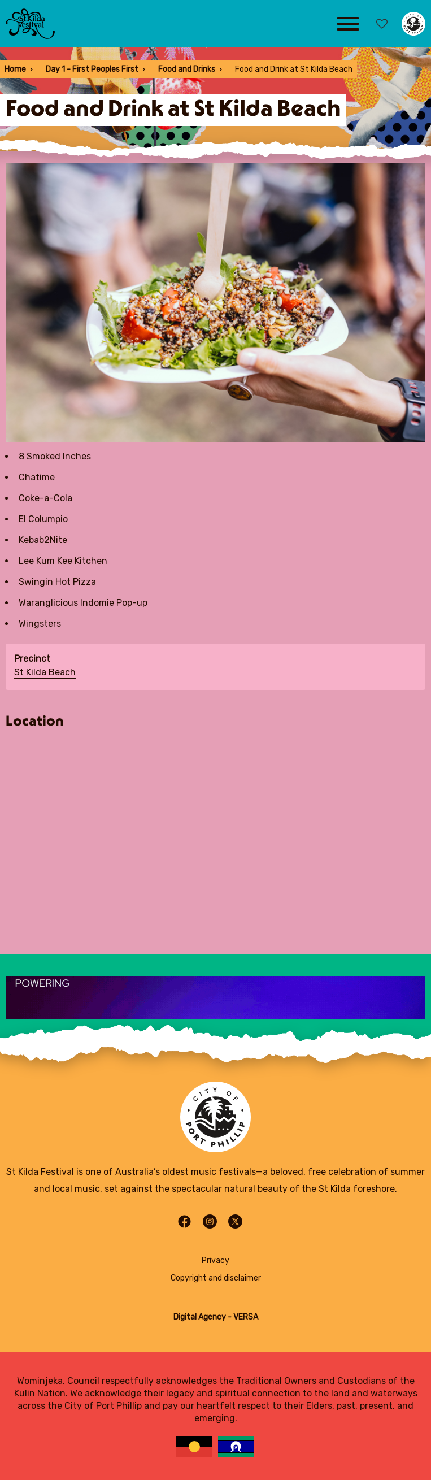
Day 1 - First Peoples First (92, 69)
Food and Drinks (186, 69)
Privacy (215, 1260)
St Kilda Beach (45, 672)
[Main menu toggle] (348, 23)
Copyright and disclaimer (216, 1278)
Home (15, 69)
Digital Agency (199, 1317)
